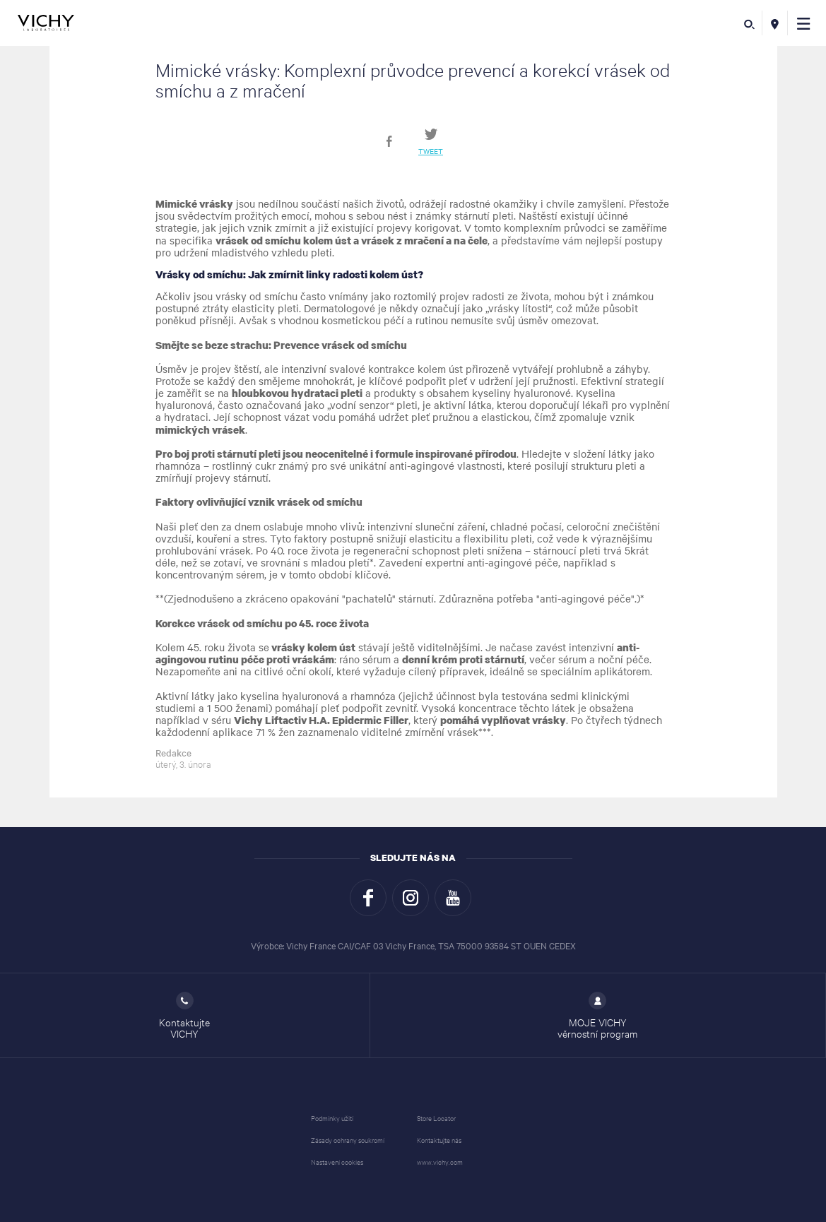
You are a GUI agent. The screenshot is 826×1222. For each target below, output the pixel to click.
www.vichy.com (440, 1161)
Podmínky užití (332, 1118)
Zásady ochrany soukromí (347, 1139)
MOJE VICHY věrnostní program (597, 1016)
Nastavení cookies (337, 1161)
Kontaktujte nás (439, 1139)
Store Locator (436, 1118)
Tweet (430, 150)
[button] (804, 23)
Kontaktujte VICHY (184, 1016)
